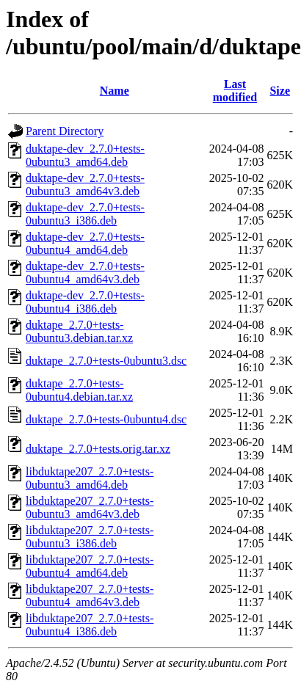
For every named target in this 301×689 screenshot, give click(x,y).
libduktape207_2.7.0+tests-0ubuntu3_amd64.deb (89, 478)
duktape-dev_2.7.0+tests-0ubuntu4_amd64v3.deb (85, 272)
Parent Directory (65, 131)
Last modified (235, 90)
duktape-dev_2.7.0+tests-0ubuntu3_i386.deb (85, 214)
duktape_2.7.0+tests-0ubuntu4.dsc (106, 419)
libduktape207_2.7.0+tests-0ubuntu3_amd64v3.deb (89, 507)
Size (279, 90)
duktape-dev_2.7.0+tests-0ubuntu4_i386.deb (85, 302)
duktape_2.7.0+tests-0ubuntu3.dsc (106, 360)
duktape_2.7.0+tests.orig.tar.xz (98, 448)
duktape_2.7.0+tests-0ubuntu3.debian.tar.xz (79, 331)
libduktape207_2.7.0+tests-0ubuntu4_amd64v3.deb (89, 595)
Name (114, 90)
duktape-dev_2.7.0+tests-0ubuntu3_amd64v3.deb (85, 184)
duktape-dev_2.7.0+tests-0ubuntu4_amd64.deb (85, 243)
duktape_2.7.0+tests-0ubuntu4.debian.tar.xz (79, 390)
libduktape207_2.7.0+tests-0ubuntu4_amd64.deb (89, 566)
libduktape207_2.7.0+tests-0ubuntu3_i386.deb (89, 537)
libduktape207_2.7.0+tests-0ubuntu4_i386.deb (89, 625)
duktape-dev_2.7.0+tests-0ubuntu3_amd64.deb (85, 155)
